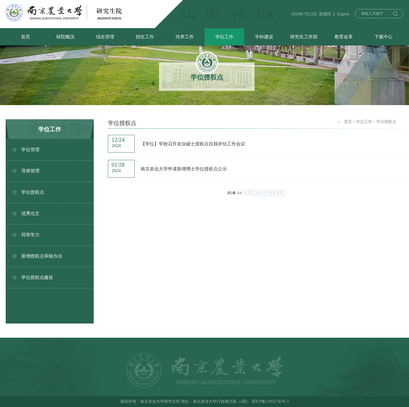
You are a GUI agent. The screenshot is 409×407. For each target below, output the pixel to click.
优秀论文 (30, 213)
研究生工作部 (304, 36)
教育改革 (344, 36)
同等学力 (30, 234)
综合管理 (105, 36)
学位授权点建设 (37, 277)
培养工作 (185, 36)
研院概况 (65, 36)
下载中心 (383, 36)
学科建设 (264, 36)
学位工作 (224, 36)
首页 (25, 36)
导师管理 (30, 170)
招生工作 (145, 36)
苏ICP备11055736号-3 (270, 401)
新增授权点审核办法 (41, 256)
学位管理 (30, 149)
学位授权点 (32, 192)
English (343, 14)
